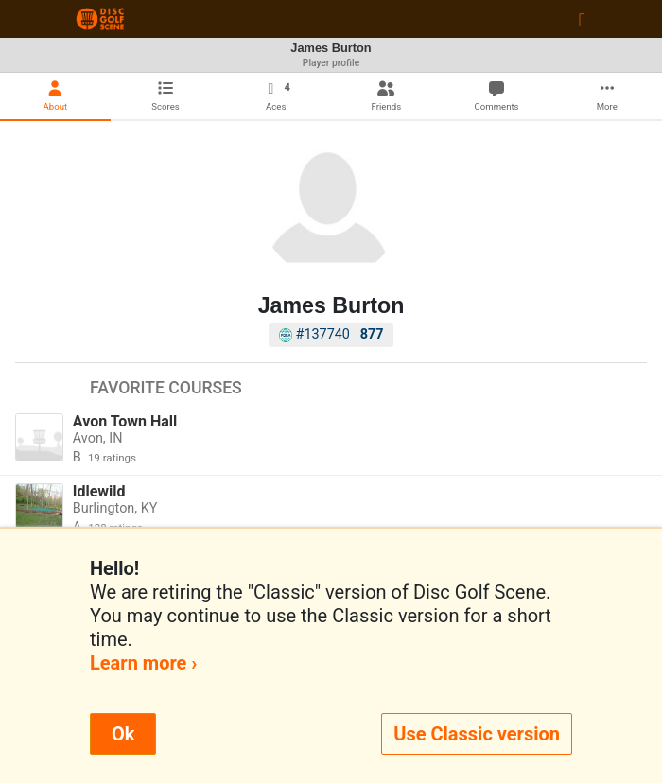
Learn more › (143, 663)
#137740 (331, 334)
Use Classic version (476, 733)
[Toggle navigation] (582, 19)
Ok (123, 733)
